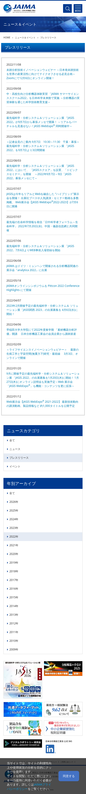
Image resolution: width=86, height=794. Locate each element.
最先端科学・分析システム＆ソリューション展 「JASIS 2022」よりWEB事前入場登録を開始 (40, 248)
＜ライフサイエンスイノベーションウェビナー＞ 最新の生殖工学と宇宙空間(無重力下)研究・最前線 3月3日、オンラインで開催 (42, 354)
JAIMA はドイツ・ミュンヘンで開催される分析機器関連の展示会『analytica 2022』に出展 (42, 268)
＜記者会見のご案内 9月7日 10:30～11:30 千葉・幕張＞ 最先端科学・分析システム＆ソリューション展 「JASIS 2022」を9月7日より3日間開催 (42, 146)
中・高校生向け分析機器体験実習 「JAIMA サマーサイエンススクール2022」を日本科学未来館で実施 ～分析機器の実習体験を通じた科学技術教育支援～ (43, 98)
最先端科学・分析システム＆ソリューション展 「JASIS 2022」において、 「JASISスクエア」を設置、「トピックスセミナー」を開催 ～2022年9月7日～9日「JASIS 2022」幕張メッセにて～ (42, 172)
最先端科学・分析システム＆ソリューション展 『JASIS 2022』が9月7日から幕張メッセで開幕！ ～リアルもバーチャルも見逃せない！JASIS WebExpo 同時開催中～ (41, 122)
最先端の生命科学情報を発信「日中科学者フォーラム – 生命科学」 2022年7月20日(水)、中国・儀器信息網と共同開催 (42, 226)
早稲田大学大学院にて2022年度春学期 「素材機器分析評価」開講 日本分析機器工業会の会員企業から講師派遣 (41, 332)
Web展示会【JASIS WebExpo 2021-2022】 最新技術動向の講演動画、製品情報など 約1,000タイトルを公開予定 (42, 404)
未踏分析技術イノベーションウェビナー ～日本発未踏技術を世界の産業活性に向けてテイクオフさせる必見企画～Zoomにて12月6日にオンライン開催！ (42, 74)
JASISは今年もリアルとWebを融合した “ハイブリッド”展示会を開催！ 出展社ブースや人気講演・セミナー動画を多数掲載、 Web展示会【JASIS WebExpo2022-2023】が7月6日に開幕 (42, 200)
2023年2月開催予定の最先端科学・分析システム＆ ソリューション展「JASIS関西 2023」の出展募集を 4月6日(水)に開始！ (42, 310)
